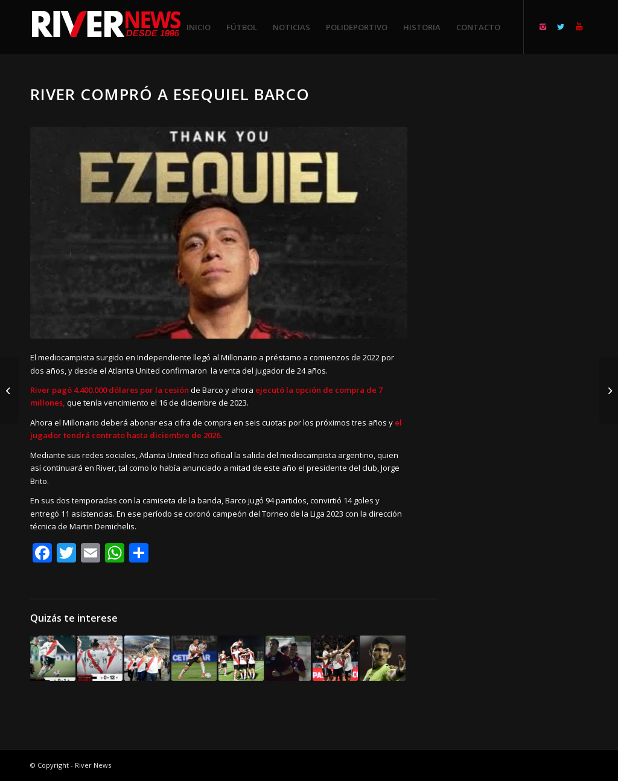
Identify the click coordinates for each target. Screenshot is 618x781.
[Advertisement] (527, 265)
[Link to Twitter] (561, 27)
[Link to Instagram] (543, 27)
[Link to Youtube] (579, 27)
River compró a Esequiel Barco (170, 94)
